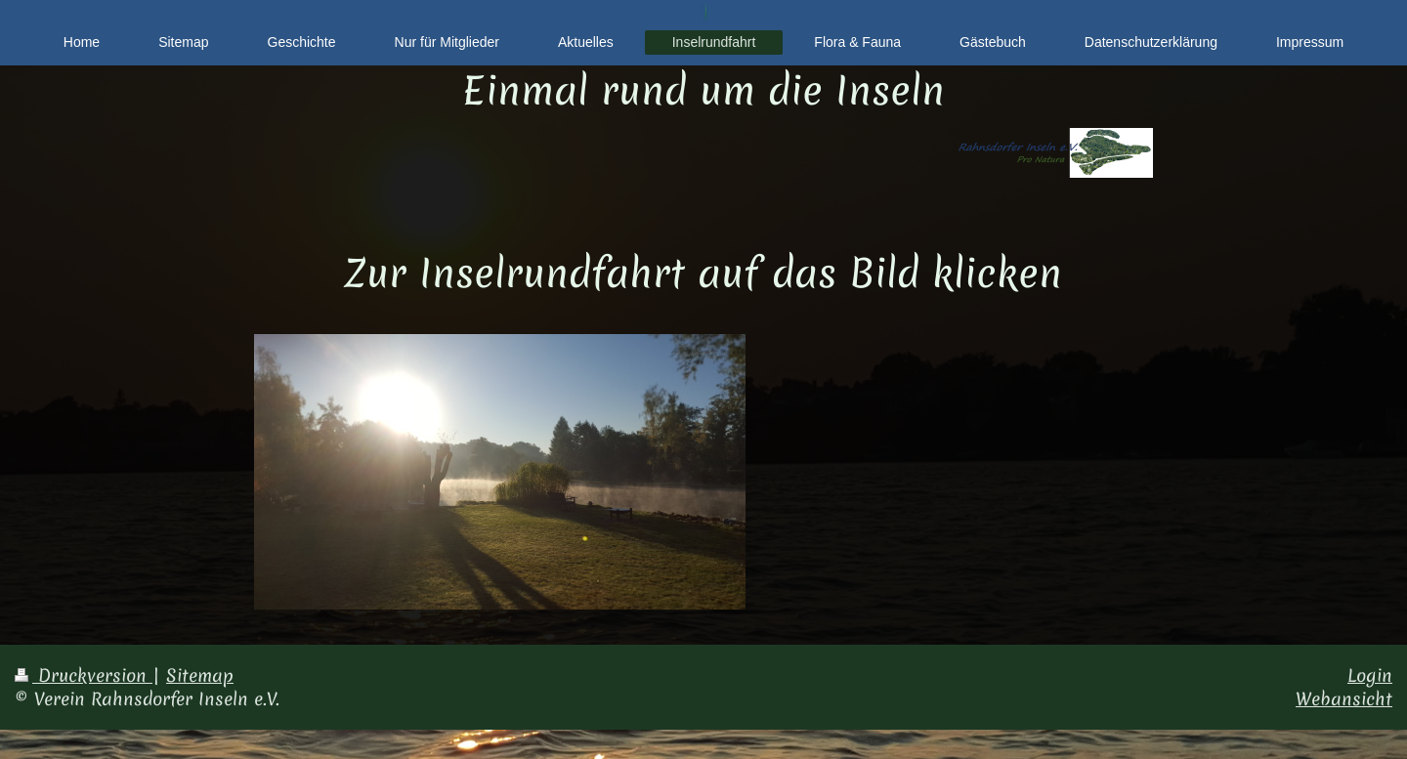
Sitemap (200, 675)
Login (1369, 675)
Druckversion (83, 675)
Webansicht (1344, 699)
